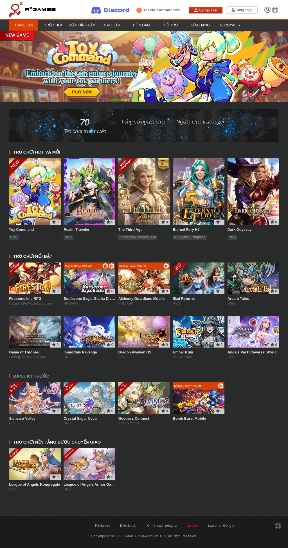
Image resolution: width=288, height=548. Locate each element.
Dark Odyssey (240, 229)
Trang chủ (23, 25)
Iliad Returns (184, 298)
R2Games (102, 526)
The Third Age (130, 229)
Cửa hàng (200, 25)
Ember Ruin (183, 352)
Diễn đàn (141, 25)
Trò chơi (53, 25)
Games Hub (205, 10)
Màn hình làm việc (82, 30)
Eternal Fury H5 (186, 229)
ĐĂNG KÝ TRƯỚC (31, 376)
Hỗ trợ (171, 25)
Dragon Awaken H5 (134, 352)
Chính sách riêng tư (162, 526)
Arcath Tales (238, 298)
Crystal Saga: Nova (80, 418)
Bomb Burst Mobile (189, 418)
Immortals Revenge (80, 352)
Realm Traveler (76, 229)
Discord (192, 526)
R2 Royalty (230, 25)
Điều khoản (128, 526)
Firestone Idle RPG (25, 298)
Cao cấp (112, 25)
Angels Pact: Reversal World (252, 352)
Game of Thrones (24, 352)
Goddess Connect (133, 418)
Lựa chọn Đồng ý (221, 526)
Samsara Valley (22, 418)
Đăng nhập (241, 10)
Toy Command (21, 229)
